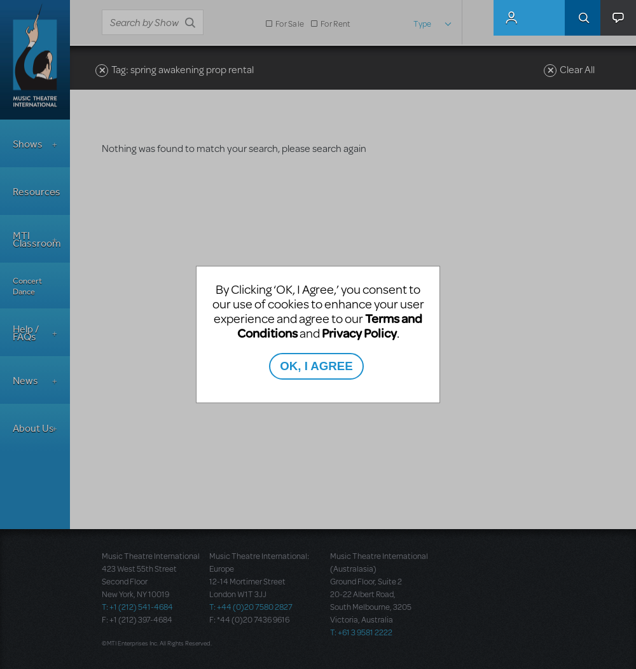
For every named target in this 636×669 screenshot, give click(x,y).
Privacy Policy (359, 333)
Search (582, 18)
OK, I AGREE (316, 366)
